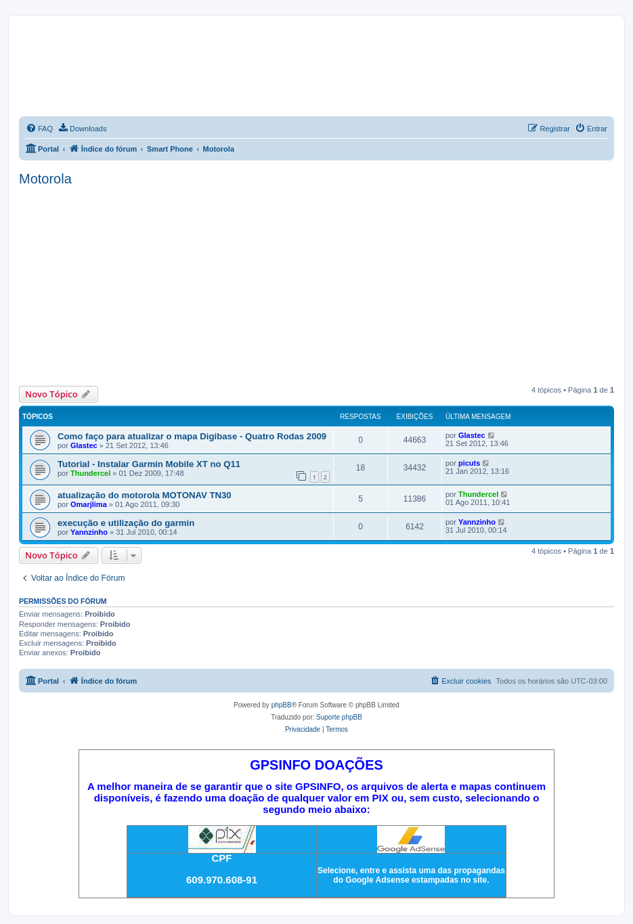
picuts (469, 463)
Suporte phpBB (339, 717)
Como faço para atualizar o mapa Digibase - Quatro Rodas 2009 (192, 436)
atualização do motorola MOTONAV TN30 (145, 495)
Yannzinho (89, 532)
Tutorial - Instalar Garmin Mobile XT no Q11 (149, 464)
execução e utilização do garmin (126, 523)
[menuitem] (39, 128)
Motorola (45, 178)
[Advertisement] (316, 284)
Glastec (83, 445)
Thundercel (90, 473)
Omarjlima (88, 504)
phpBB (281, 705)
